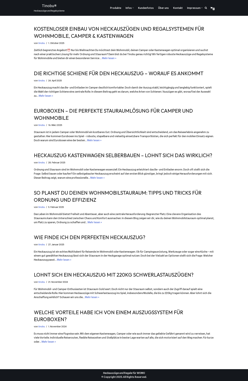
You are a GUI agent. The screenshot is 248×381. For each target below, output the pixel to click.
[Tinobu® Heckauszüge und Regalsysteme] (49, 8)
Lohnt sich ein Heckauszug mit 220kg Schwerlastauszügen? (114, 275)
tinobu (41, 43)
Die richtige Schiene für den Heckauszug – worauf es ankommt (118, 73)
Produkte (115, 7)
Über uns (163, 7)
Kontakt (178, 7)
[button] (133, 7)
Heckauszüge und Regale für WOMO (124, 373)
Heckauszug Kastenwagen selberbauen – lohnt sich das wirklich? (123, 155)
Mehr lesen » (109, 58)
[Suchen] (206, 8)
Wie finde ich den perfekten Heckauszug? (89, 237)
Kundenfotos (146, 7)
